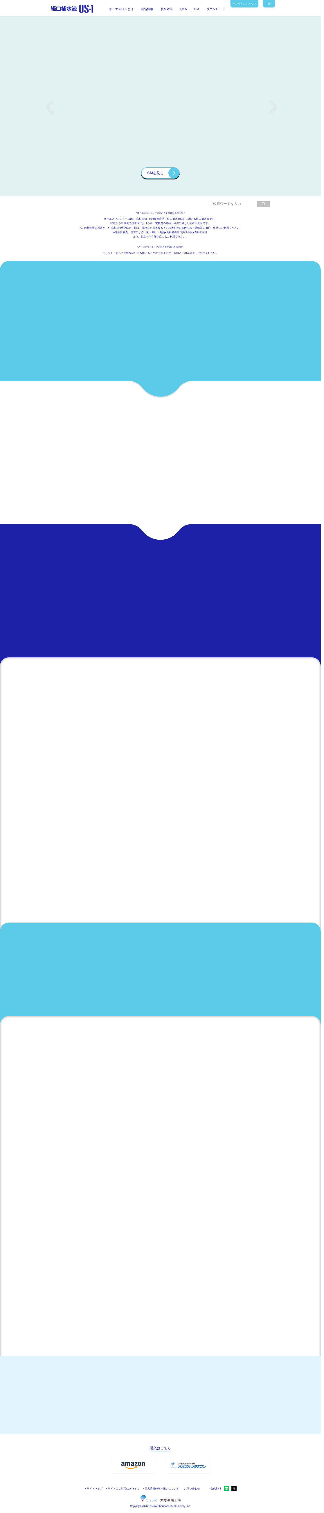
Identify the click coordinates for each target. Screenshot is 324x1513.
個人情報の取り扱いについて (162, 1488)
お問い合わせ (192, 1488)
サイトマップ (95, 1488)
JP (269, 3)
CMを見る (155, 173)
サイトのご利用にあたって (123, 1488)
